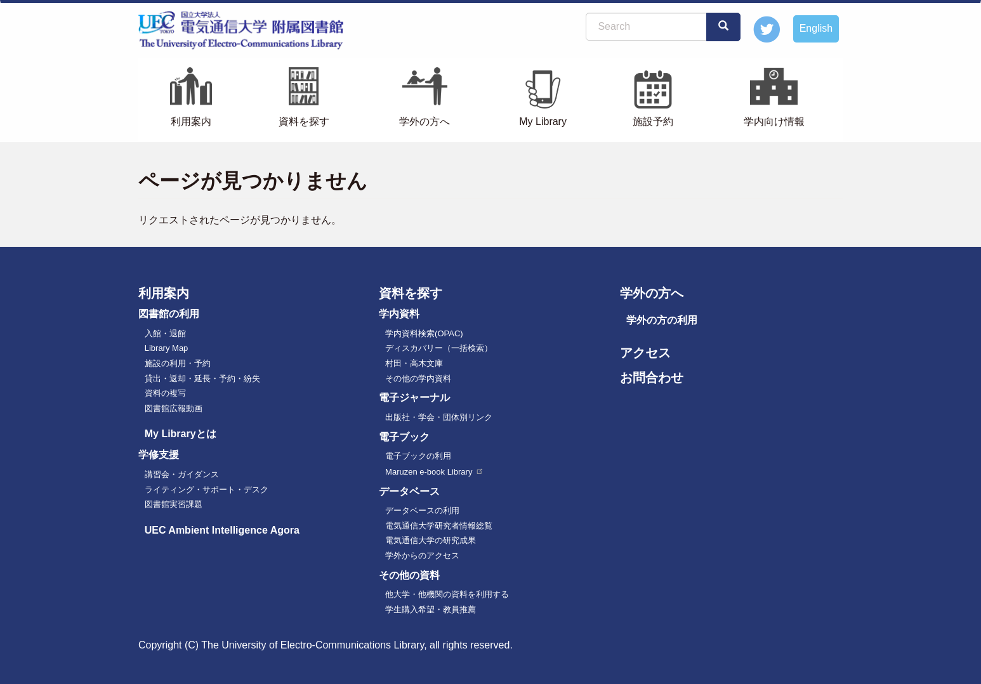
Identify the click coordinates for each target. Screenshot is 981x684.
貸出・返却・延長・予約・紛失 (202, 378)
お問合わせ (651, 378)
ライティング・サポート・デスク (206, 489)
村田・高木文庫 (414, 363)
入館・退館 (165, 333)
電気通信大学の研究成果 (430, 540)
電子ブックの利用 (418, 456)
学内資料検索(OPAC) (424, 333)
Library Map (166, 348)
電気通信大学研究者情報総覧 (438, 525)
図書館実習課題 (173, 504)
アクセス (645, 353)
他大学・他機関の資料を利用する (447, 594)
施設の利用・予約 (178, 363)
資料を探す (304, 121)
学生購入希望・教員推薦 (430, 609)
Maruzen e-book (434, 472)
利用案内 (191, 121)
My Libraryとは (180, 433)
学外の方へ (424, 121)
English (816, 28)
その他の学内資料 (418, 378)
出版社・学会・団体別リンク (438, 417)
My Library (543, 121)
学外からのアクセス (422, 555)
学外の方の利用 (661, 320)
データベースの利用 (422, 510)
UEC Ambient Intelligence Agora (222, 530)
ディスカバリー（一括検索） (438, 348)
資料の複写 (165, 393)
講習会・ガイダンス (182, 474)
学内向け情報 (774, 121)
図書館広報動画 (173, 408)
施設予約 (653, 121)
